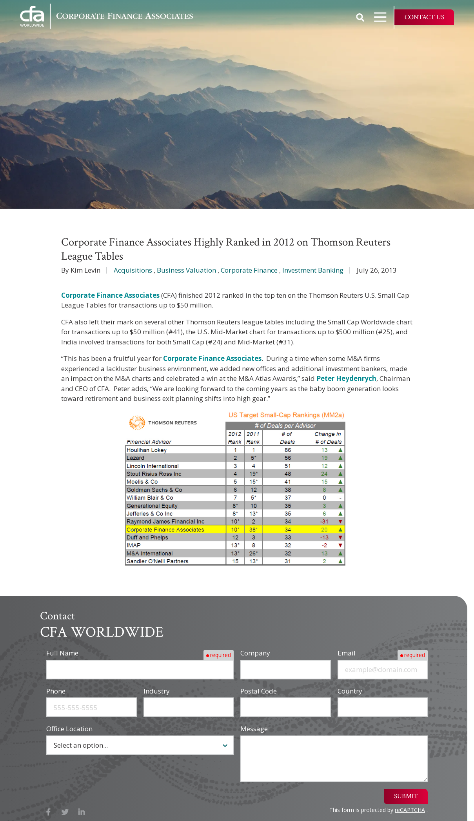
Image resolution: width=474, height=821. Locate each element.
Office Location (69, 728)
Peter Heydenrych (346, 378)
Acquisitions (133, 270)
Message (254, 728)
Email (347, 652)
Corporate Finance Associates (110, 295)
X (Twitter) (65, 812)
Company (255, 652)
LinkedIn (81, 812)
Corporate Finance (249, 270)
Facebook (48, 812)
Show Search (360, 17)
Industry (156, 690)
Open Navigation (384, 17)
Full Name (62, 652)
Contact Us (424, 17)
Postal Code (258, 690)
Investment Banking (312, 270)
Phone (55, 690)
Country (350, 690)
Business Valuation (186, 270)
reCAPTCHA (410, 810)
